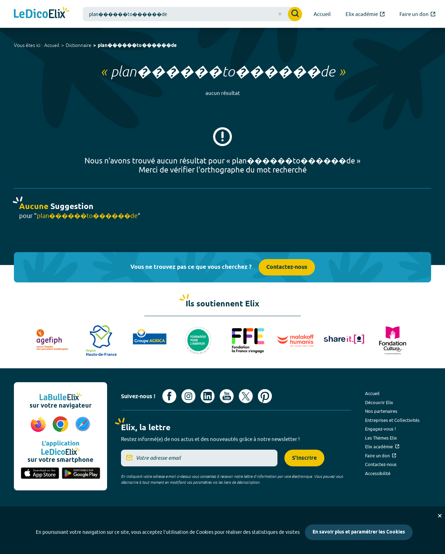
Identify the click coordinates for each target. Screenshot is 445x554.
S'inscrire (304, 458)
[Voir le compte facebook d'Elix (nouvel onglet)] (169, 396)
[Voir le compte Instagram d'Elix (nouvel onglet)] (188, 396)
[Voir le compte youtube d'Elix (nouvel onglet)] (227, 396)
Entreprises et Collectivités (392, 420)
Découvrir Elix (379, 402)
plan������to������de (137, 45)
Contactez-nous (286, 267)
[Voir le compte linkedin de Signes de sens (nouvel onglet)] (208, 396)
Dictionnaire (78, 45)
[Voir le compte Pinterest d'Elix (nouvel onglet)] (265, 396)
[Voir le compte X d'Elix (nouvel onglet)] (246, 396)
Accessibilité (377, 473)
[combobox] (192, 14)
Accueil (51, 45)
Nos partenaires (381, 411)
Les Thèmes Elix (381, 438)
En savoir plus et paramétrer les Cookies (359, 532)
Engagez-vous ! (380, 429)
